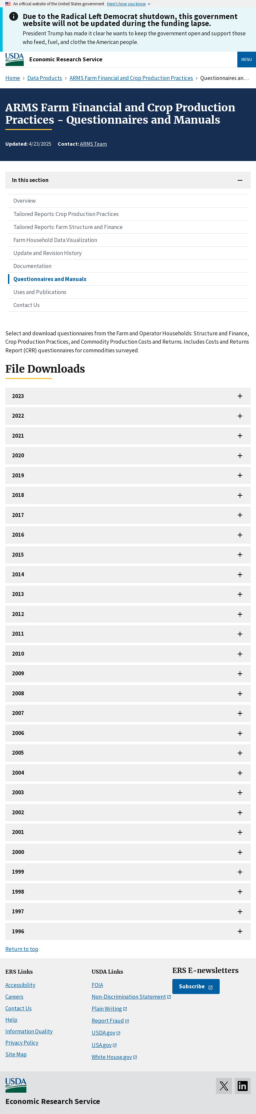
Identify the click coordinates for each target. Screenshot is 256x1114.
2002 (18, 812)
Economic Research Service (65, 59)
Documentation (32, 266)
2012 (18, 614)
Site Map (16, 1054)
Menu (246, 59)
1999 (18, 871)
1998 (18, 891)
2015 (18, 554)
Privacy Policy (21, 1042)
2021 (18, 435)
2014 (18, 574)
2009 (18, 673)
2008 (18, 693)
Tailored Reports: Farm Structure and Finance (68, 227)
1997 (18, 911)
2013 (18, 594)
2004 (18, 772)
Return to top (21, 949)
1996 (18, 931)
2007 (18, 713)
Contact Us (26, 305)
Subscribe (192, 986)
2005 (18, 752)
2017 (18, 515)
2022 (18, 415)
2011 (18, 633)
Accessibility (20, 985)
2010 (18, 653)
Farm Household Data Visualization (55, 240)
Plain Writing (107, 1008)
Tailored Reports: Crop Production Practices (66, 214)
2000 (18, 852)
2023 (18, 396)
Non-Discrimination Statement (129, 996)
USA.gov (102, 1045)
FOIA (97, 985)
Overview (24, 200)
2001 (18, 832)
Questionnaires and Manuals (49, 279)
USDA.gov (103, 1032)
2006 (18, 733)
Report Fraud (108, 1020)
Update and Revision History (47, 253)
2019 (18, 475)
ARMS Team (93, 143)
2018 (18, 495)
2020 (18, 455)
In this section (30, 180)
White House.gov (112, 1057)
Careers (14, 996)
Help (11, 1019)
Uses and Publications (39, 292)
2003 (18, 792)
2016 (18, 534)
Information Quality (29, 1031)
